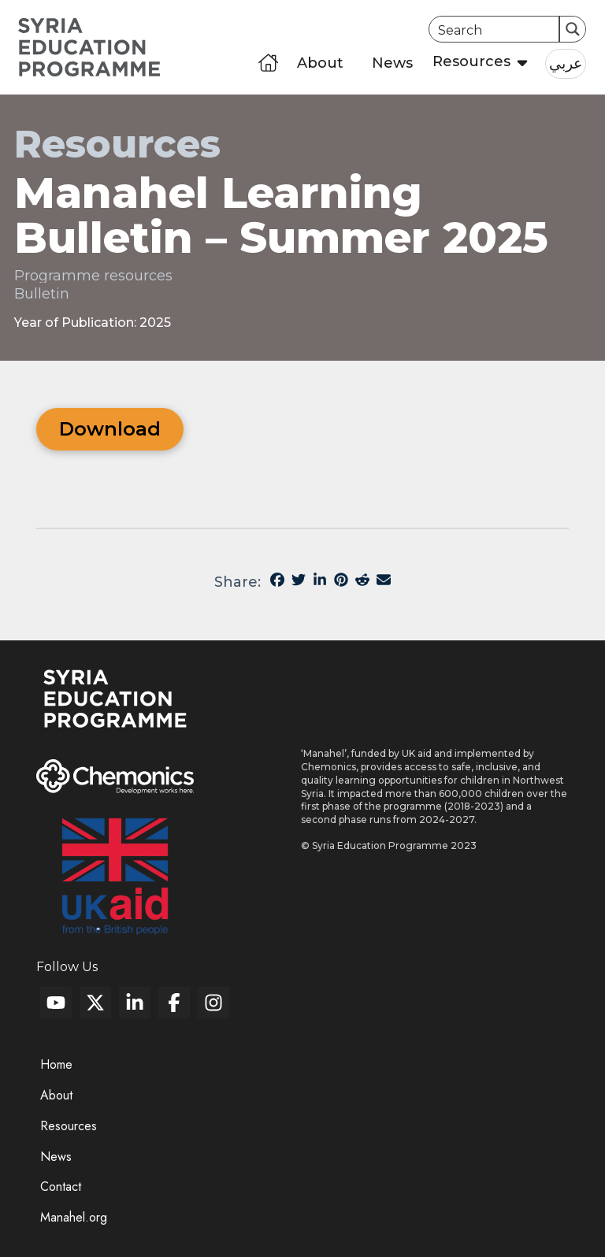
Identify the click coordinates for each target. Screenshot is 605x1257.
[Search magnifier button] (572, 29)
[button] (475, 62)
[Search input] (495, 29)
